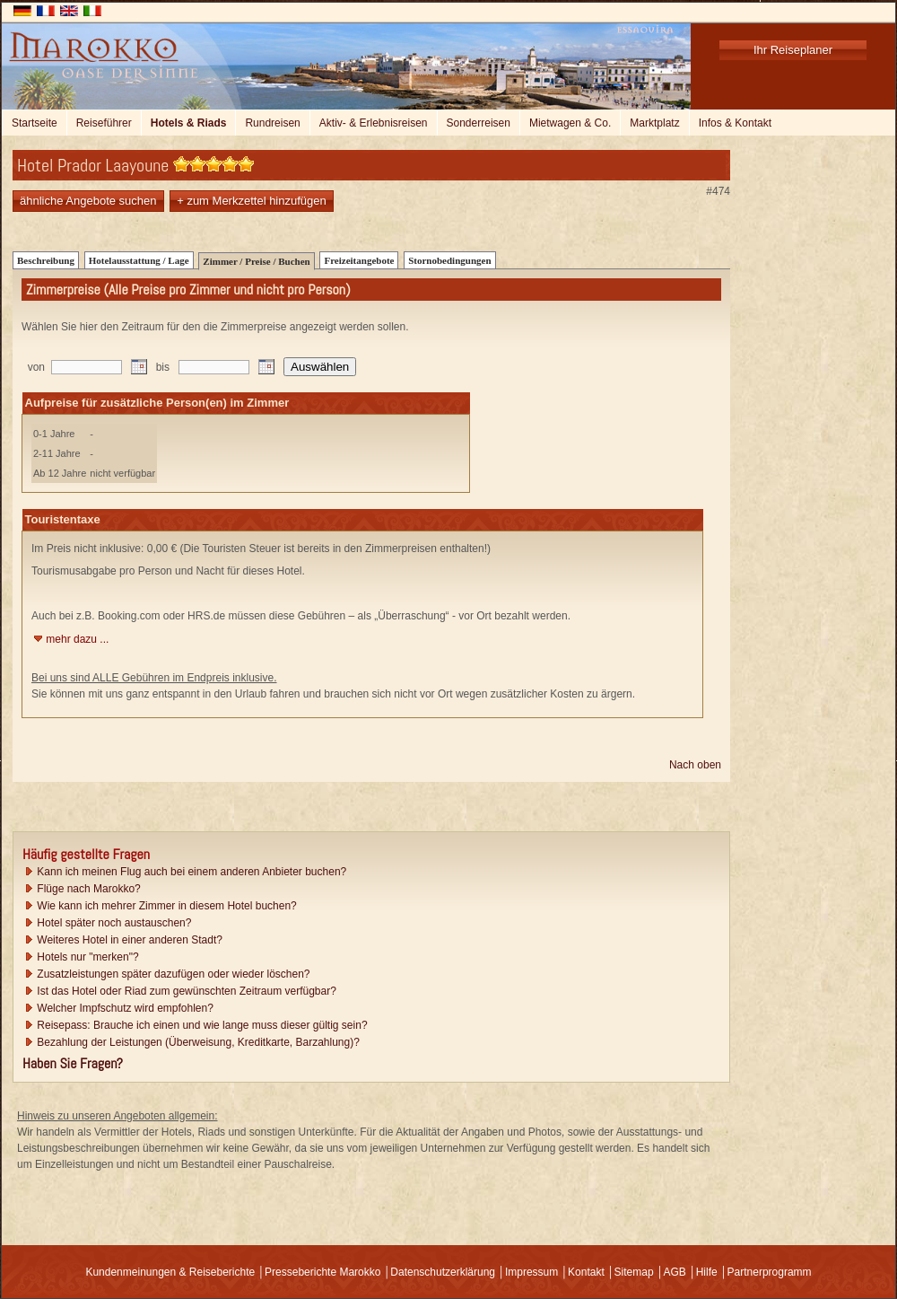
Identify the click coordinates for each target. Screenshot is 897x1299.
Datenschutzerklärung (442, 1272)
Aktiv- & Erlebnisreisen (373, 123)
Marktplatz (654, 123)
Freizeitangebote (359, 260)
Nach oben (695, 765)
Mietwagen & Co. (570, 123)
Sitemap (634, 1272)
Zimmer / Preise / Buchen (256, 261)
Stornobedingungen (449, 260)
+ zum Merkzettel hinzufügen (252, 200)
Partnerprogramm (769, 1272)
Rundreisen (272, 123)
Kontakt (586, 1272)
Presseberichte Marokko (322, 1272)
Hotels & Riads (189, 123)
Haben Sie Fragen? (72, 1063)
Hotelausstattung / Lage (139, 260)
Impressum (531, 1272)
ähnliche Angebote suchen (88, 200)
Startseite (34, 123)
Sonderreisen (478, 123)
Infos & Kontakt (735, 123)
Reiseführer (104, 123)
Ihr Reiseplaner (792, 50)
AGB (674, 1272)
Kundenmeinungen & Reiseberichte (170, 1272)
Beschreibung (45, 260)
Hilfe (707, 1272)
